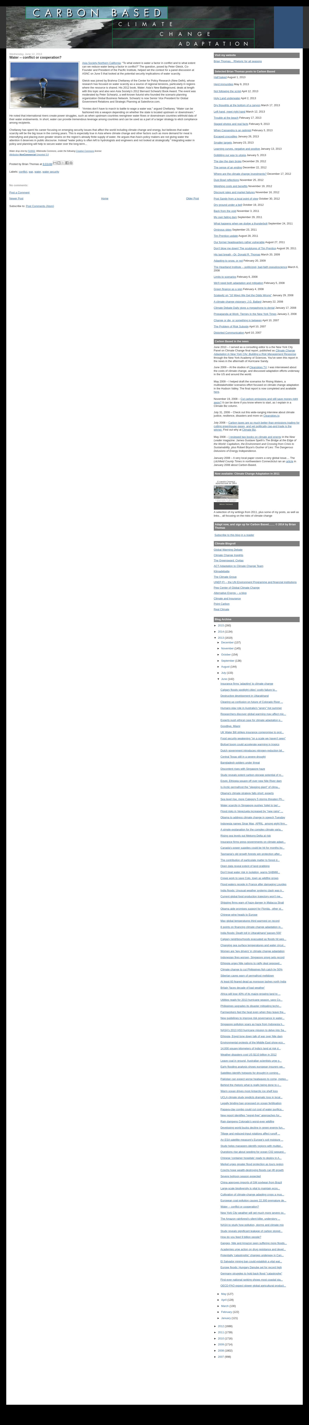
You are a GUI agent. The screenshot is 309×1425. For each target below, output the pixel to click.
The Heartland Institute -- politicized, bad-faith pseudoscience (250, 267)
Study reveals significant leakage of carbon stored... (252, 1231)
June (224, 679)
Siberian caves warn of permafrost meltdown (247, 975)
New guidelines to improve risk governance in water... (253, 1018)
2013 (221, 637)
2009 (221, 1344)
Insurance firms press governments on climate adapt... (253, 841)
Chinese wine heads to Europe (239, 914)
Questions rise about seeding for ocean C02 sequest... (253, 1151)
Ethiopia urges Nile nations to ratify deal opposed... (251, 963)
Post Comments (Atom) (40, 206)
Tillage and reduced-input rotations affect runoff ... (250, 1133)
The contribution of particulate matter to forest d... (250, 860)
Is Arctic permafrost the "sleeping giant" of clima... (250, 787)
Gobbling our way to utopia (230, 155)
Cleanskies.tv (271, 415)
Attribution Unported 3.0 (29, 155)
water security (51, 171)
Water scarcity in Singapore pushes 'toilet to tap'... (250, 805)
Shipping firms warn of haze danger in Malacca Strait (252, 902)
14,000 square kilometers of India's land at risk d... (251, 1048)
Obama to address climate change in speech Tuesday (253, 817)
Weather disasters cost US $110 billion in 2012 (249, 1054)
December (227, 642)
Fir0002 (31, 151)
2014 (221, 631)
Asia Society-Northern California (101, 63)
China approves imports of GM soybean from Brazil (251, 1182)
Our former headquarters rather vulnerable (239, 242)
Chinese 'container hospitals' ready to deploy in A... (251, 1158)
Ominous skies (223, 229)
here (216, 391)
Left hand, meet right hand (229, 111)
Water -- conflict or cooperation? (240, 1206)
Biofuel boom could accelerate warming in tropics (250, 744)
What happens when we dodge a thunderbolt (241, 223)
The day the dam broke (228, 161)
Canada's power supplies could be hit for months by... (253, 847)
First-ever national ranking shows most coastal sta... (252, 1279)
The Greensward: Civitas (229, 560)
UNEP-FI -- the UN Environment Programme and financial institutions (255, 582)
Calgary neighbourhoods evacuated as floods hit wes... (253, 939)
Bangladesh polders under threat (240, 762)
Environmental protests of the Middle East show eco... (253, 1042)
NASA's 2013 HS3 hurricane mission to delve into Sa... (253, 1030)
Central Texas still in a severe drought (243, 756)
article (289, 461)
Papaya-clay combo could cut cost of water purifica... (252, 1109)
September (228, 660)
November (227, 648)
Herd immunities (223, 84)
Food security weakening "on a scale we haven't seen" (253, 738)
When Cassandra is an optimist (232, 130)
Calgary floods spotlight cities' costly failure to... (249, 689)
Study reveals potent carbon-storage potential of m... (252, 775)
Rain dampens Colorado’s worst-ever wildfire (247, 1121)
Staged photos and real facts (231, 123)
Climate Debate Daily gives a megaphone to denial (244, 307)
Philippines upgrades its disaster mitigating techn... (251, 1006)
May (224, 1293)
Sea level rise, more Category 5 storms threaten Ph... (252, 799)
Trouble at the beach (226, 117)
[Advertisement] (233, 1379)
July (224, 672)
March (225, 1306)
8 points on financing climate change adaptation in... (252, 927)
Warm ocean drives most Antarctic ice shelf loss (249, 1091)
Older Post (192, 198)
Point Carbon (222, 603)
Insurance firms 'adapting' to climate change (247, 683)
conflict (23, 171)
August (225, 666)
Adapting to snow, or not (228, 260)
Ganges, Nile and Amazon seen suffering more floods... (254, 1243)
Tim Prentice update (226, 235)
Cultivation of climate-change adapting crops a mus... (252, 1194)
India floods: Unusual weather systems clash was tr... (252, 890)
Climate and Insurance (227, 598)
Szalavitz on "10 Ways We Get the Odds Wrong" (243, 295)
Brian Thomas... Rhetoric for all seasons (238, 61)
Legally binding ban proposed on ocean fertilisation (251, 1103)
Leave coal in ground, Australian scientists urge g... (251, 1060)
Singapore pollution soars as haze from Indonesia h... (253, 1024)
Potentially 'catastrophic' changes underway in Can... (252, 1255)
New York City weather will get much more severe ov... (253, 1212)
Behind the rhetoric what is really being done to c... (251, 1085)
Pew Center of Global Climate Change (237, 587)
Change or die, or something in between (238, 320)
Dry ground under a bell (228, 204)
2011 (221, 1332)
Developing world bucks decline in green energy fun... (253, 1127)
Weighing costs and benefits (231, 186)
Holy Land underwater (227, 98)
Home (104, 198)
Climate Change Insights (228, 555)
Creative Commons (85, 151)
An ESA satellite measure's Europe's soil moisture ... (252, 1139)
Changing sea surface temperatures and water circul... (253, 945)
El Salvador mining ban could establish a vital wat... (251, 1261)
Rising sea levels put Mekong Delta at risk (246, 835)
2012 (221, 1326)
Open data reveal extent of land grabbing (245, 866)
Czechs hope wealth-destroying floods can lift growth (252, 1170)
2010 (221, 1338)
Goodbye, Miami (230, 726)
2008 (221, 1350)
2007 (221, 1356)
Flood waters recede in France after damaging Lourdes (253, 884)
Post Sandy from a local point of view (236, 198)
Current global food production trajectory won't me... (252, 896)
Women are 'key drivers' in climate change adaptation (253, 951)
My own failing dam (225, 217)
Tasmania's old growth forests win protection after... (251, 854)
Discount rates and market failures (234, 192)
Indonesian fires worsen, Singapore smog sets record (253, 957)
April (224, 1299)
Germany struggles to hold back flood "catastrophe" (251, 1273)
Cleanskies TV (258, 367)
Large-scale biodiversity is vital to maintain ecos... (250, 1188)
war (31, 171)
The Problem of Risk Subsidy (231, 326)
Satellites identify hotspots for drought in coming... (250, 1072)
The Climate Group (225, 576)
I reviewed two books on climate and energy (255, 436)
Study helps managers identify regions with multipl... (252, 1145)
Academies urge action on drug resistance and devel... (253, 1249)
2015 (221, 625)
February (227, 1312)
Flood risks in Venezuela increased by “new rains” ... (252, 811)
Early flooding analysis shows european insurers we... (253, 1066)
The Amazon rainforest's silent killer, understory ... (250, 1218)
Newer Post (16, 198)
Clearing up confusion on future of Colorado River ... (252, 701)
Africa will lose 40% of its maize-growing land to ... (251, 993)
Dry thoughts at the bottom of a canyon (237, 105)
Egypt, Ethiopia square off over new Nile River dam (251, 780)
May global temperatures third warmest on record (250, 920)
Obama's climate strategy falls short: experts (247, 793)
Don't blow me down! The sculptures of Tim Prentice (245, 248)
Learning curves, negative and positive (237, 148)
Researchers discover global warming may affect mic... (253, 714)
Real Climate (221, 609)
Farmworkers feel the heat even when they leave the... (253, 1012)
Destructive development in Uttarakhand (245, 695)
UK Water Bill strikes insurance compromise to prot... (252, 732)
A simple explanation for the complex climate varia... (252, 829)
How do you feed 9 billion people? (241, 1237)
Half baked (220, 77)
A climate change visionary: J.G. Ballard (237, 301)
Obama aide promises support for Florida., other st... (252, 908)
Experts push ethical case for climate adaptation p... (252, 720)
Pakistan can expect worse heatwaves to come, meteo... (254, 1079)
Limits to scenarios (225, 276)
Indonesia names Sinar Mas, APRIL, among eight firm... (254, 823)
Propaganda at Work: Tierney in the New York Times (245, 314)
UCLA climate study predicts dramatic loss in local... (252, 1097)
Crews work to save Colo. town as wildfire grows (249, 878)
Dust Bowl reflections (226, 180)
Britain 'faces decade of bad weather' (243, 987)
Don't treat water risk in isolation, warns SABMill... (250, 872)
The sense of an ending (228, 167)
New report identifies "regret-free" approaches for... (251, 1115)
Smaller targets (223, 142)
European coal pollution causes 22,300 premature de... (253, 1200)
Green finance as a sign (228, 289)
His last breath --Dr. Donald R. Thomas (237, 254)
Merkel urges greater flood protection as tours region (252, 1164)
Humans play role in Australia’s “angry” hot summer (251, 708)
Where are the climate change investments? (240, 173)
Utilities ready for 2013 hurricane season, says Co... (252, 999)
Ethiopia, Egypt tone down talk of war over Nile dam (252, 1036)
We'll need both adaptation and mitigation (238, 283)
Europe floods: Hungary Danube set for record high (251, 1267)
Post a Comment (19, 192)
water (37, 171)
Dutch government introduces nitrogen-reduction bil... (252, 750)
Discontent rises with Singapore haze (243, 768)
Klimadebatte (222, 571)
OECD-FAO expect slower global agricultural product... (253, 1285)
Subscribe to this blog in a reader (234, 535)
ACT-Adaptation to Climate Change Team (238, 566)
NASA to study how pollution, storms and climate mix (252, 1224)
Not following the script (227, 91)
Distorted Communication (229, 332)
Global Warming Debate (228, 549)
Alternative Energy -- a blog (230, 593)
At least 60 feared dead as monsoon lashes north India (253, 981)
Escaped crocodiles (225, 136)
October (226, 654)
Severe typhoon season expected (241, 1176)
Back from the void (225, 211)
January (226, 1318)
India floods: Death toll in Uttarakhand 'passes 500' (251, 932)
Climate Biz (249, 429)
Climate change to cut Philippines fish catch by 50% (252, 969)
